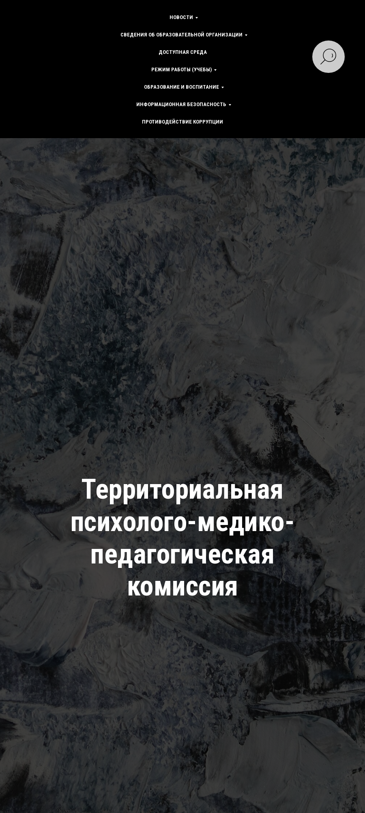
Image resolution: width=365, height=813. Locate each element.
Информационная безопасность (181, 104)
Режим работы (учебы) (181, 69)
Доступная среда (183, 52)
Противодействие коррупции (182, 122)
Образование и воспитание (181, 87)
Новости (181, 17)
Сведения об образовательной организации (181, 35)
